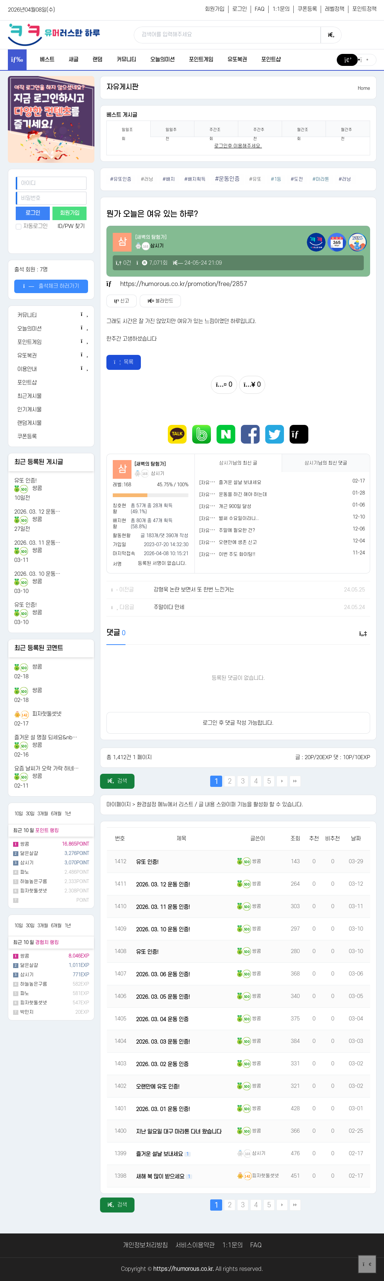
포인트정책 (364, 9)
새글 (73, 60)
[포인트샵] (51, 383)
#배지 (169, 179)
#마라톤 (320, 179)
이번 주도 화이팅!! (237, 554)
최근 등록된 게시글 (38, 462)
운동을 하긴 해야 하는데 (243, 494)
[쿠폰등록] (51, 437)
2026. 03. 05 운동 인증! (163, 997)
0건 (123, 263)
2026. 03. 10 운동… (37, 574)
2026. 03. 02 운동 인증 (162, 1064)
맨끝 (295, 781)
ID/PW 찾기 (71, 226)
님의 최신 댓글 (326, 463)
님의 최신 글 (238, 463)
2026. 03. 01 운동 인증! (163, 1109)
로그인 (239, 9)
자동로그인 (32, 226)
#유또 (255, 179)
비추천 (332, 839)
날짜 (356, 839)
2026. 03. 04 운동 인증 (162, 1019)
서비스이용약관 (195, 1245)
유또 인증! (25, 481)
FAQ (259, 9)
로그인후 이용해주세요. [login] (238, 146)
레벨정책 (334, 9)
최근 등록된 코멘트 (38, 648)
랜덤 (97, 60)
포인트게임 (201, 60)
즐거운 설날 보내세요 (240, 482)
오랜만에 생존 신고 (238, 542)
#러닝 (147, 179)
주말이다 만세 (169, 607)
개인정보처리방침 (145, 1245)
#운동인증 (227, 179)
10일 (18, 813)
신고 (121, 301)
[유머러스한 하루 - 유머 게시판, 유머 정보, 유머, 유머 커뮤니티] (54, 34)
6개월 (56, 813)
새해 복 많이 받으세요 (161, 1177)
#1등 (276, 179)
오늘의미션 (162, 60)
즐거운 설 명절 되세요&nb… (45, 737)
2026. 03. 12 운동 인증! (163, 885)
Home (364, 88)
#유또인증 (120, 179)
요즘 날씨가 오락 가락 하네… (46, 769)
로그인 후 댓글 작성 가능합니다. (238, 723)
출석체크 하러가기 (51, 286)
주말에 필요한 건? (237, 530)
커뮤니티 (126, 60)
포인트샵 (271, 60)
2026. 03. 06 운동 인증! (163, 974)
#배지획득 (195, 179)
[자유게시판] (212, 483)
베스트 (47, 60)
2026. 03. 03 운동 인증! (163, 1042)
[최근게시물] (51, 396)
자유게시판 (122, 87)
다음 (282, 781)
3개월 (42, 813)
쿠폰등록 (307, 9)
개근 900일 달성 (235, 506)
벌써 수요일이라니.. (239, 518)
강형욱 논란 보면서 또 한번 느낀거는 (194, 590)
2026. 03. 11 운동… (37, 543)
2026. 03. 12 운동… (37, 512)
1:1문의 (281, 9)
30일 (30, 813)
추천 (314, 839)
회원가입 (214, 9)
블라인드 (160, 301)
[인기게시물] (51, 410)
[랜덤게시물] (51, 423)
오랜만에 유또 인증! (157, 1087)
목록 (123, 362)
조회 (295, 839)
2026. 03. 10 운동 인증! (163, 929)
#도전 (297, 179)
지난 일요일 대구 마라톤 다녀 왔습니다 (178, 1132)
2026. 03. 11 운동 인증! (163, 907)
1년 (67, 813)
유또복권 (237, 60)
